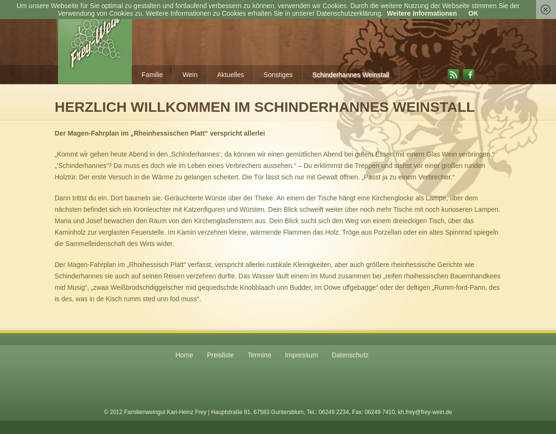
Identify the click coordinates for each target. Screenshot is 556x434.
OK (474, 13)
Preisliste (220, 355)
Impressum (301, 355)
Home (184, 355)
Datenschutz (350, 355)
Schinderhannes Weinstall (350, 75)
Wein (190, 75)
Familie (152, 75)
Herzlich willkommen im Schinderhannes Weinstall (265, 107)
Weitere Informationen (422, 13)
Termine (259, 355)
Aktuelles (230, 75)
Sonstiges (278, 75)
